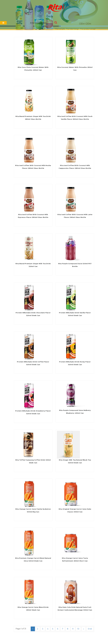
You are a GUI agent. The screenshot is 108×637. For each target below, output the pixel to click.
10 (78, 629)
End (90, 629)
